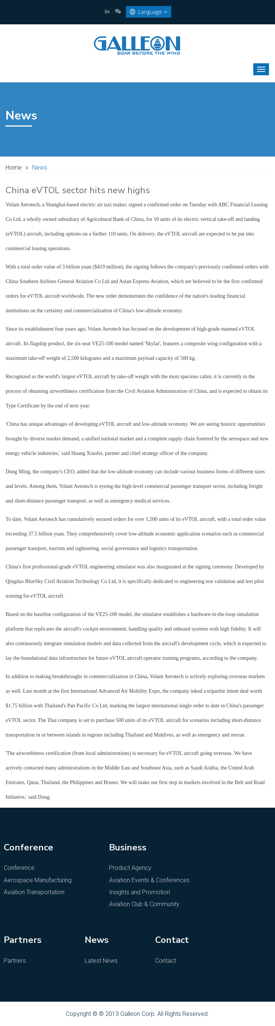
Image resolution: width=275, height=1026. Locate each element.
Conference (19, 867)
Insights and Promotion (139, 892)
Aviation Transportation (34, 892)
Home (14, 167)
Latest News (101, 960)
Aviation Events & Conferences (149, 880)
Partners (15, 960)
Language (148, 12)
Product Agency (130, 867)
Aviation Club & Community (144, 904)
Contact (165, 960)
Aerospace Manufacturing (38, 880)
